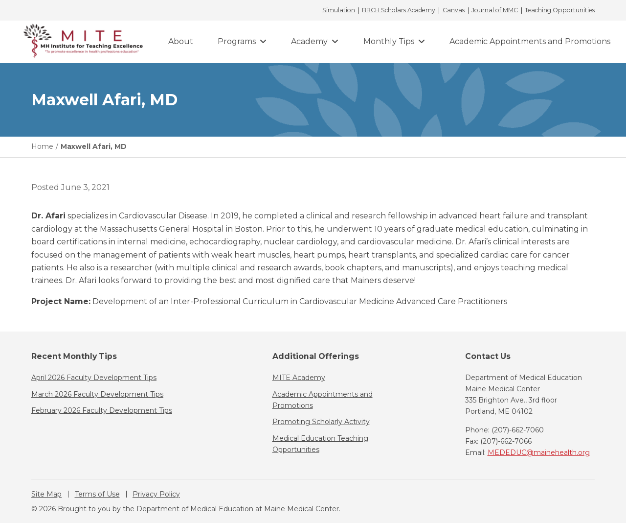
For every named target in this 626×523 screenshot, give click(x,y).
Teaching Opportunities (560, 10)
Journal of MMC (494, 10)
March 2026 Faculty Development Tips (97, 394)
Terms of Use (97, 494)
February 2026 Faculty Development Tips (101, 410)
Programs (237, 41)
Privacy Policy (156, 494)
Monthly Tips (388, 41)
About (180, 41)
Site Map (46, 494)
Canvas (454, 10)
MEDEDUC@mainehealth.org (539, 452)
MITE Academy (298, 377)
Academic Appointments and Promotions (529, 41)
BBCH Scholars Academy (398, 10)
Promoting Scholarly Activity (321, 421)
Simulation (338, 10)
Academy (309, 41)
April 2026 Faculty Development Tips (93, 377)
